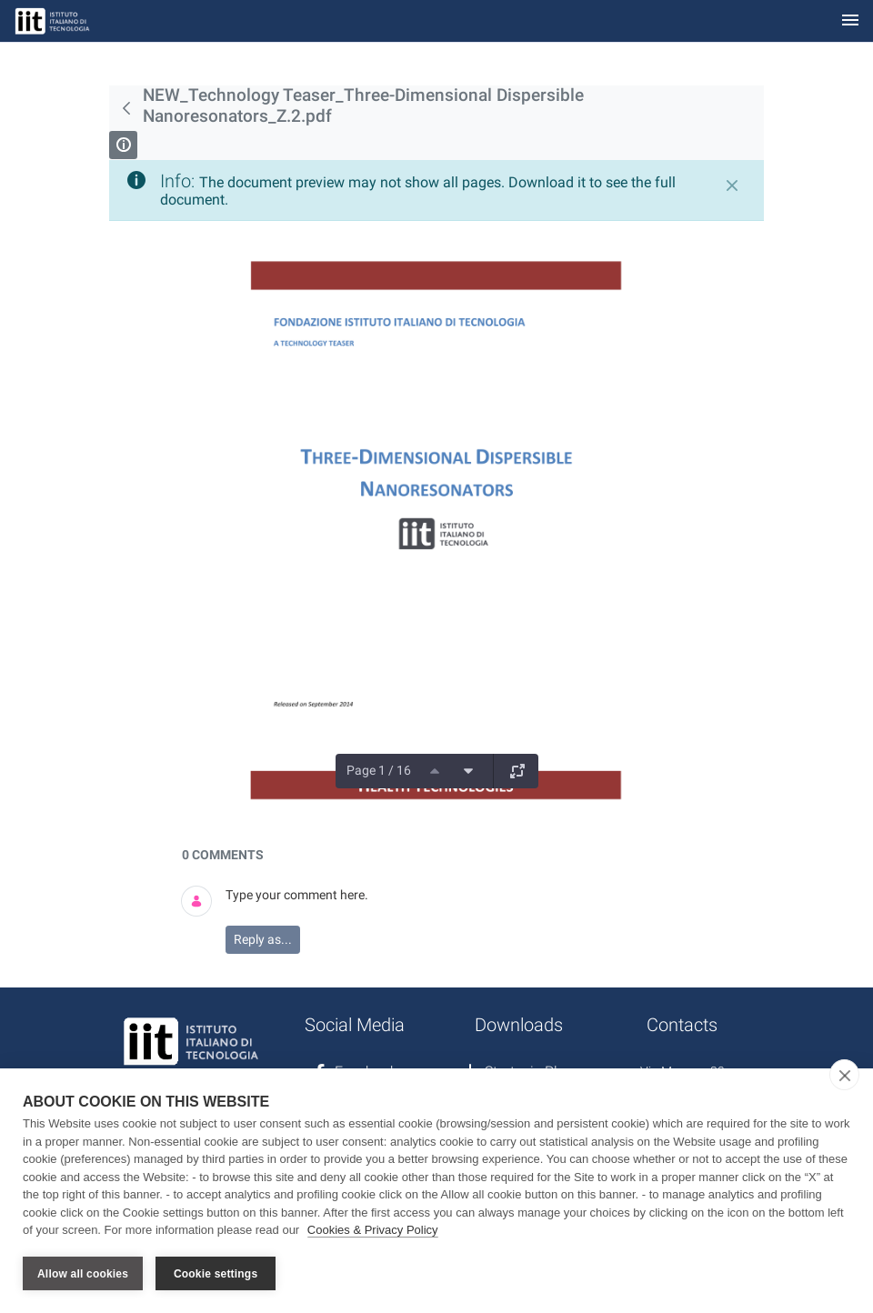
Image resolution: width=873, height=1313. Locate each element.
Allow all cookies (82, 1274)
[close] (844, 1074)
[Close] (732, 185)
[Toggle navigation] (850, 21)
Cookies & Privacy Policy (372, 1230)
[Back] (126, 108)
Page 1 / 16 (378, 770)
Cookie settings (215, 1274)
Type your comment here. (297, 894)
